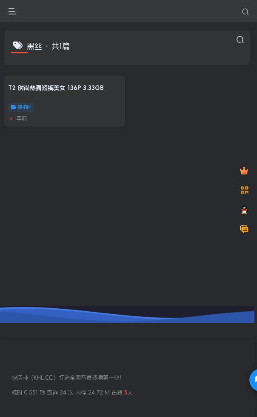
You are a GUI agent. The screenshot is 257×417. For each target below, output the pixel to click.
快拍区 (21, 107)
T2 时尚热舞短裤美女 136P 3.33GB (56, 88)
